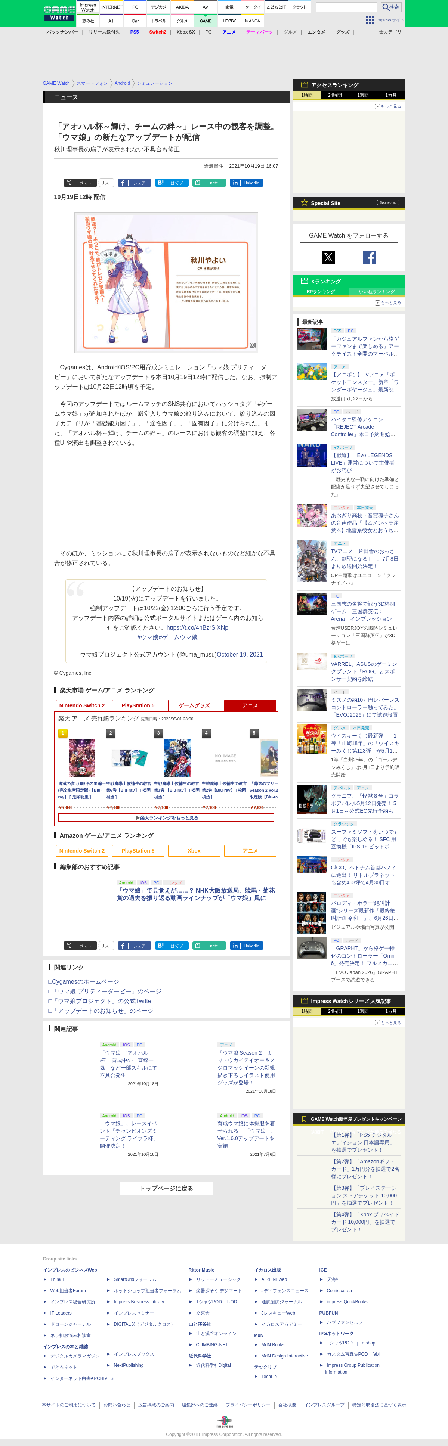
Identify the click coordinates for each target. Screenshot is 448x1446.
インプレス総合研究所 (72, 1301)
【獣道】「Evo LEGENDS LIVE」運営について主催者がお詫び (363, 462)
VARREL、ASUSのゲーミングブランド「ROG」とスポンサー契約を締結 (364, 671)
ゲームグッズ (194, 705)
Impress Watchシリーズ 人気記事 (351, 1001)
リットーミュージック (218, 1279)
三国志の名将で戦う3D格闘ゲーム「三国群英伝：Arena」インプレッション (363, 611)
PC (209, 32)
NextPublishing (129, 1365)
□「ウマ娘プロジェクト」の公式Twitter (101, 1001)
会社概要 (287, 1405)
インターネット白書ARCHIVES (82, 1378)
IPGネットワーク (336, 1333)
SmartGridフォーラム (135, 1279)
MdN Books (273, 1344)
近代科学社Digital (213, 1365)
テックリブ (265, 1367)
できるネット (63, 1367)
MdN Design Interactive (285, 1356)
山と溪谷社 (200, 1324)
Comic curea (339, 1290)
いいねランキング (377, 291)
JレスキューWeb (278, 1313)
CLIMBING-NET (212, 1344)
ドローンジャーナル (70, 1324)
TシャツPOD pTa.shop (351, 1343)
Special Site (326, 203)
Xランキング (326, 282)
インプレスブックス (134, 1354)
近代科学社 (200, 1356)
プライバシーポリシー (248, 1405)
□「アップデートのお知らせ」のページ (101, 1011)
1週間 (363, 95)
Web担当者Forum (68, 1290)
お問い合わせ (116, 1405)
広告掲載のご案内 (156, 1405)
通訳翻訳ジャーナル (282, 1301)
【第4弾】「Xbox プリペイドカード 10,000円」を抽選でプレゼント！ (365, 1221)
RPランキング (321, 291)
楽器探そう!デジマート (219, 1290)
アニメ (250, 705)
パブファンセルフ (345, 1322)
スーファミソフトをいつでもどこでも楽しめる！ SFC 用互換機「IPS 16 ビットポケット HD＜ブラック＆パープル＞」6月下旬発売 (365, 847)
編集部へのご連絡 (200, 1405)
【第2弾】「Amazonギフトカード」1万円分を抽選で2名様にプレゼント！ (365, 1168)
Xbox (194, 851)
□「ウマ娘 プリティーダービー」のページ (105, 991)
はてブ (177, 183)
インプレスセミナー (134, 1313)
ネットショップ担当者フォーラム (147, 1290)
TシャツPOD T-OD (216, 1301)
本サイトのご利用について (69, 1405)
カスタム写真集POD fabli (354, 1354)
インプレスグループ (324, 1405)
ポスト (85, 183)
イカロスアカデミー (282, 1324)
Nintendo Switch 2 (82, 705)
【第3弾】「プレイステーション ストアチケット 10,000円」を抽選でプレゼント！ (364, 1195)
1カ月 (391, 95)
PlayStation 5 (138, 705)
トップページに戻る (166, 1188)
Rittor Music (201, 1270)
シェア (139, 183)
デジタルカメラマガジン (75, 1356)
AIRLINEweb (274, 1279)
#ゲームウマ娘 (178, 637)
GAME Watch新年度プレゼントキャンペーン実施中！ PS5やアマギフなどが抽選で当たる (356, 1121)
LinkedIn (251, 183)
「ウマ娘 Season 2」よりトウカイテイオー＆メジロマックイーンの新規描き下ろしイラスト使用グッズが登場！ (246, 1068)
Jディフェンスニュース (285, 1290)
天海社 (333, 1279)
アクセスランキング (334, 85)
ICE (323, 1270)
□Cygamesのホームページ (84, 981)
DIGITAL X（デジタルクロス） (145, 1324)
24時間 (335, 95)
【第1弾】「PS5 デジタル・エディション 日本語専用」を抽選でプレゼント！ (364, 1142)
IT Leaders (61, 1313)
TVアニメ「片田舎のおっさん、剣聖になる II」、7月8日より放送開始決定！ (365, 558)
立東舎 (203, 1313)
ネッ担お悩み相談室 (70, 1335)
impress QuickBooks (347, 1301)
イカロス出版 (267, 1270)
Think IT (58, 1279)
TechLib (269, 1376)
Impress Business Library (139, 1301)
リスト (107, 183)
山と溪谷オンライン (216, 1333)
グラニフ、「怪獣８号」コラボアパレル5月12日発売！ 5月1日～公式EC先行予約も (365, 803)
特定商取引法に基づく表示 (379, 1405)
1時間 (307, 95)
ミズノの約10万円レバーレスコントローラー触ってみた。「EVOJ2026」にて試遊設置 (365, 707)
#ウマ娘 (148, 637)
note (214, 183)
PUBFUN (328, 1313)
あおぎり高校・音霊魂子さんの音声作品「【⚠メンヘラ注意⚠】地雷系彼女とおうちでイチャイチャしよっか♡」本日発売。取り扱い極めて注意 (365, 530)
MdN (259, 1335)
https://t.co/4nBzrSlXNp (197, 627)
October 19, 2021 (240, 654)
